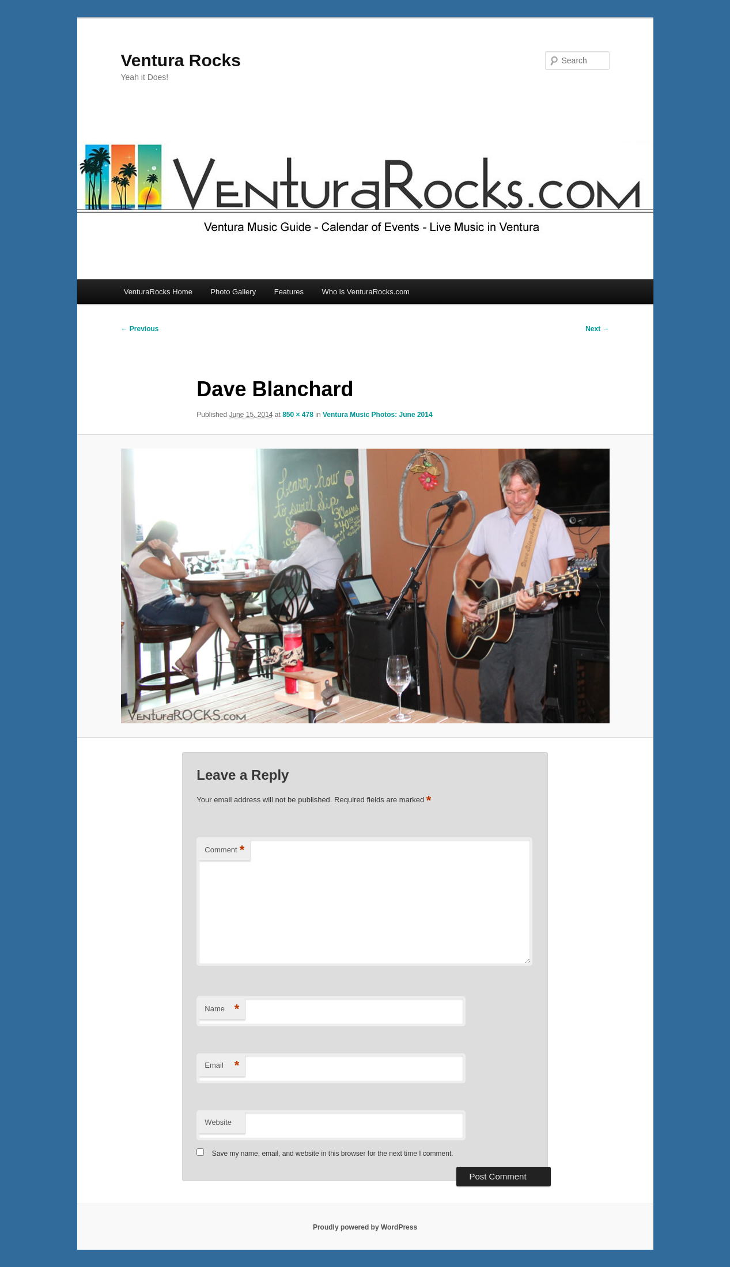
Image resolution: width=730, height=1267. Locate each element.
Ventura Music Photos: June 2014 (378, 415)
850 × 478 (297, 415)
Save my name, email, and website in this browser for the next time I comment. (332, 1154)
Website (218, 1122)
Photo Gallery (233, 291)
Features (289, 291)
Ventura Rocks (181, 60)
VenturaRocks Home (158, 291)
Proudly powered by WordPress (365, 1227)
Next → (597, 329)
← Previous (140, 329)
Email (222, 1065)
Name (222, 1009)
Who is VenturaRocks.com (366, 291)
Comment (224, 850)
